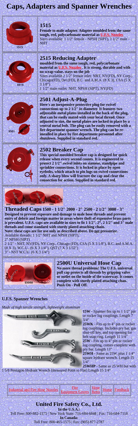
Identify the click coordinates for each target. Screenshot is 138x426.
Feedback (122, 390)
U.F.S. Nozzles (112, 35)
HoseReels (96, 390)
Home (107, 390)
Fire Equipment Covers (75, 390)
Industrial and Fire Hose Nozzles (33, 390)
